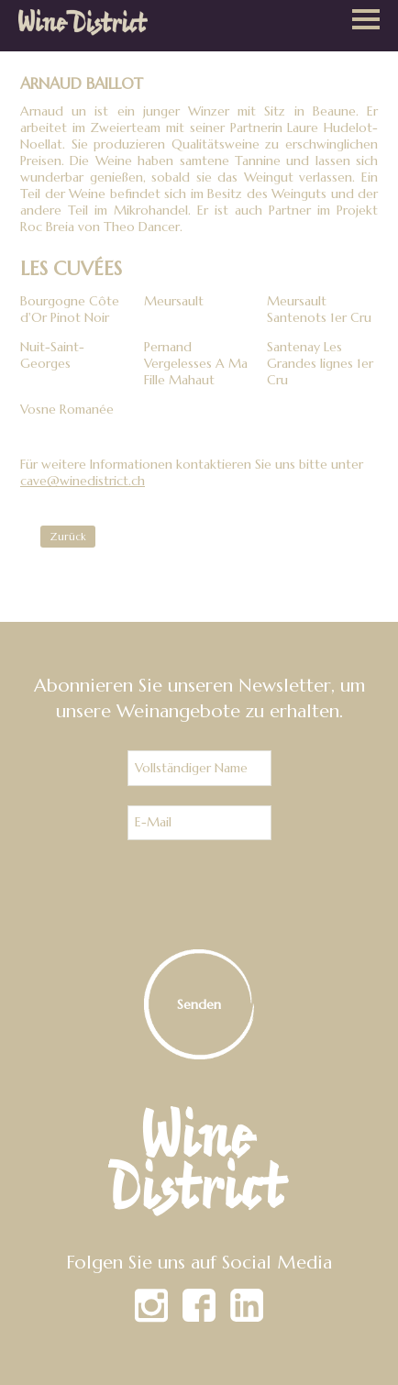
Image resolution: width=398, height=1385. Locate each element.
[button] (366, 21)
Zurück (68, 536)
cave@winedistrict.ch (82, 480)
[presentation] (199, 895)
